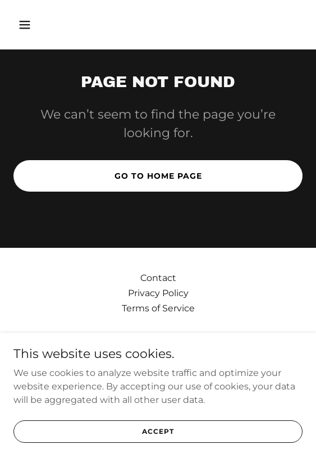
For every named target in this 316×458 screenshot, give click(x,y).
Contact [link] (158, 278)
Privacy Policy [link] (158, 293)
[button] (46, 24)
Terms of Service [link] (158, 308)
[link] (158, 349)
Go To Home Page (158, 176)
